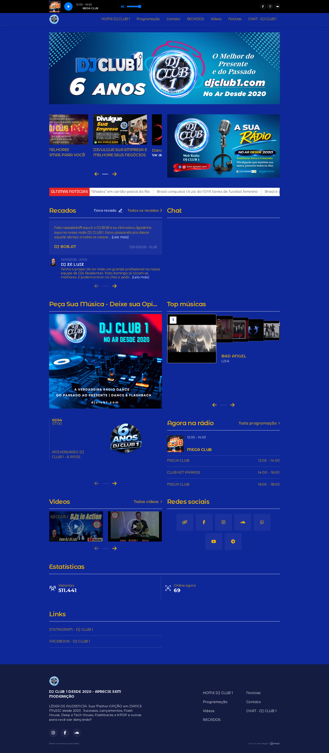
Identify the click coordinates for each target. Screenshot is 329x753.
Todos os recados (145, 210)
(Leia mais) (120, 237)
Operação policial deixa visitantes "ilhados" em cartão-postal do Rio (99, 192)
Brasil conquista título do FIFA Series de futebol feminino (216, 192)
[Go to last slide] (96, 174)
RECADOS (195, 19)
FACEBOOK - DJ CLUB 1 (69, 641)
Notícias (235, 19)
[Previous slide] (96, 286)
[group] (76, 526)
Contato (173, 19)
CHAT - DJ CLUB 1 (262, 19)
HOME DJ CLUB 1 (115, 19)
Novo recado (108, 210)
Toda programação (259, 423)
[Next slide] (114, 174)
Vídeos (216, 19)
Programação (148, 19)
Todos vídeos (148, 501)
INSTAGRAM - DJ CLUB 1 (71, 630)
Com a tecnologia (264, 743)
